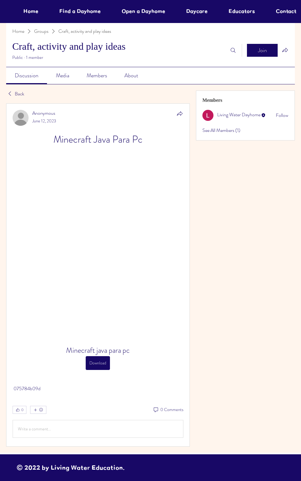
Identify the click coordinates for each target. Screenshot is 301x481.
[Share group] (285, 50)
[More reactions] (38, 410)
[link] (26, 75)
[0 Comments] (168, 410)
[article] (98, 275)
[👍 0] (19, 410)
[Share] (179, 113)
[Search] (233, 50)
